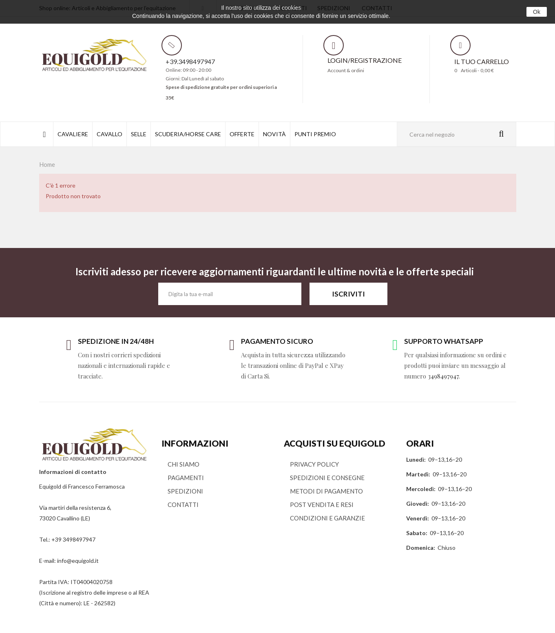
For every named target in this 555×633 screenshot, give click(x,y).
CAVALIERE (72, 134)
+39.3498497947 (190, 61)
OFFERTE (242, 134)
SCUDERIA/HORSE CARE (188, 134)
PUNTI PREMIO (315, 134)
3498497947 (443, 376)
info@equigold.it (78, 560)
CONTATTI (183, 504)
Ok (536, 12)
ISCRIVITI (348, 294)
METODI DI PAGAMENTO (326, 491)
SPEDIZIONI (185, 491)
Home (47, 164)
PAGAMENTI (186, 477)
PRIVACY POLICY (314, 464)
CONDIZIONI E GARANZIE (327, 518)
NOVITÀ (274, 134)
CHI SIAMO (183, 464)
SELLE (138, 134)
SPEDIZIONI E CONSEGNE (327, 477)
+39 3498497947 (73, 539)
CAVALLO (109, 134)
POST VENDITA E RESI (322, 504)
